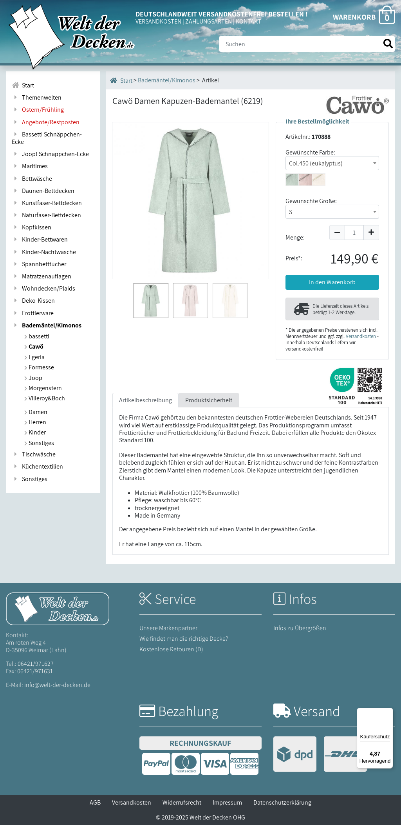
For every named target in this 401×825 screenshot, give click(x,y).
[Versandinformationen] (320, 755)
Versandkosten (361, 336)
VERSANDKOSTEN (158, 21)
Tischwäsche (34, 454)
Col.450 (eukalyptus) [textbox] (316, 163)
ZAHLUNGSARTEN (208, 21)
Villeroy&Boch (44, 398)
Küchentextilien (37, 466)
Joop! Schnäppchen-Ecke (50, 154)
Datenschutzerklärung (282, 802)
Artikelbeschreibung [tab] (145, 400)
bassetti (36, 336)
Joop (33, 378)
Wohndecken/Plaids (43, 288)
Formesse (39, 367)
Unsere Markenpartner (168, 628)
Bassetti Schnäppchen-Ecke (47, 138)
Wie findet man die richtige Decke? (183, 638)
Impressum (227, 802)
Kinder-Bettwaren (40, 239)
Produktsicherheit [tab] (208, 400)
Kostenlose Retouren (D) (171, 649)
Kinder (35, 432)
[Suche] (307, 44)
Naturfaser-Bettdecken (46, 215)
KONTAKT (248, 21)
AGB (95, 802)
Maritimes (30, 166)
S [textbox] (290, 212)
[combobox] (332, 163)
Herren (35, 422)
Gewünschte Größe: (311, 201)
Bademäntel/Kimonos (46, 325)
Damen (35, 412)
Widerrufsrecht (182, 802)
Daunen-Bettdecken (43, 191)
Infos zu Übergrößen (299, 628)
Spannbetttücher (39, 264)
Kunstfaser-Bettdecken (47, 203)
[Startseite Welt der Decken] (57, 608)
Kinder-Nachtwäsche (44, 252)
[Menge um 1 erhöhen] (371, 232)
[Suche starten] (388, 44)
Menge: (295, 237)
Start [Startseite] (121, 80)
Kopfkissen (31, 227)
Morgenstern (43, 388)
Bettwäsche (32, 178)
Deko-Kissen (33, 300)
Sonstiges (39, 443)
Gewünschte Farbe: (310, 152)
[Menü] (388, 712)
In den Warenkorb (332, 282)
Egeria (34, 357)
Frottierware (33, 313)
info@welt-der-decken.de (57, 685)
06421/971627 (36, 664)
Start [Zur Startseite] (23, 85)
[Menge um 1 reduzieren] (337, 232)
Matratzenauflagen (41, 276)
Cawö (33, 346)
